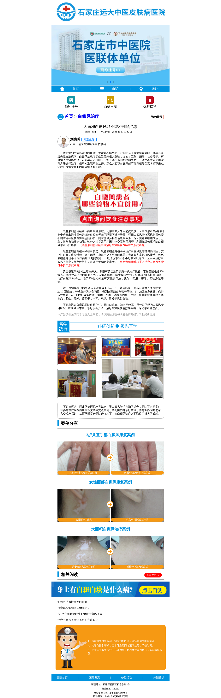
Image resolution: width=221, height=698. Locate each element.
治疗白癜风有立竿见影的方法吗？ (77, 619)
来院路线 (158, 677)
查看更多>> (152, 575)
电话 (115, 89)
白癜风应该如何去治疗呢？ (73, 607)
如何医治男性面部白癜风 (72, 601)
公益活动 (126, 677)
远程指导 (149, 107)
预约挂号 (71, 107)
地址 (155, 89)
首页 (76, 89)
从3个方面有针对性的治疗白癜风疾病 (79, 613)
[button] (107, 82)
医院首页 (62, 677)
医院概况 (94, 677)
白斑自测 (110, 107)
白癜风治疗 (88, 116)
